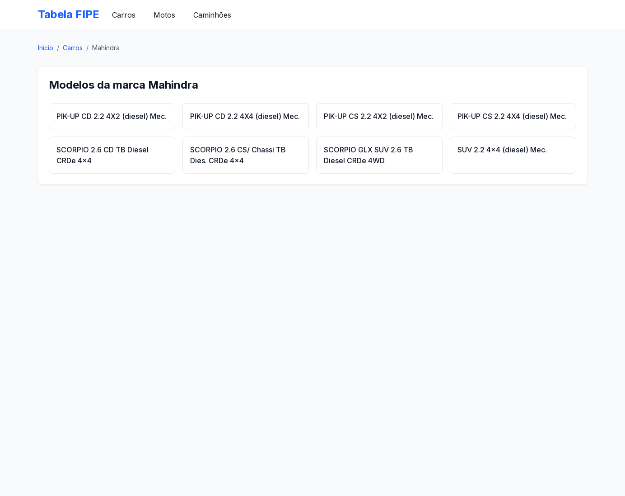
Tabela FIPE (68, 14)
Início (45, 48)
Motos (164, 14)
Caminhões (212, 14)
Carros (123, 14)
